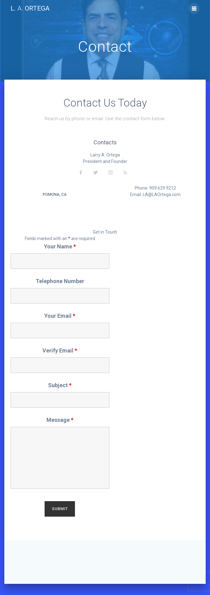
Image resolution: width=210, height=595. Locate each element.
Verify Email (59, 350)
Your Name (60, 246)
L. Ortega (30, 8)
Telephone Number (60, 281)
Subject (60, 385)
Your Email (59, 316)
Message (59, 420)
